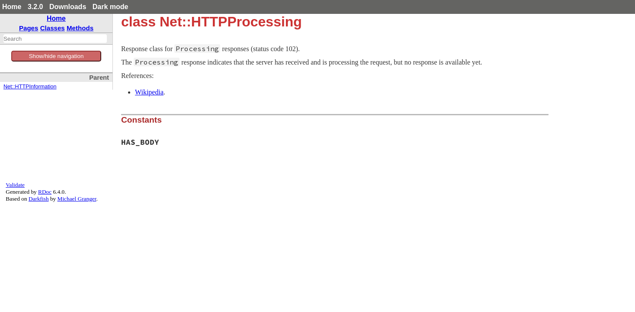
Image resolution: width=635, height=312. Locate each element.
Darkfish (39, 198)
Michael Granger (77, 198)
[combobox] (55, 38)
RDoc (44, 191)
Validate (15, 185)
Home (11, 6)
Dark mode (110, 6)
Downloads (67, 6)
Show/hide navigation (56, 56)
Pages (28, 28)
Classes (52, 28)
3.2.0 (35, 6)
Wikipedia (149, 92)
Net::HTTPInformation (29, 87)
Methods (80, 28)
